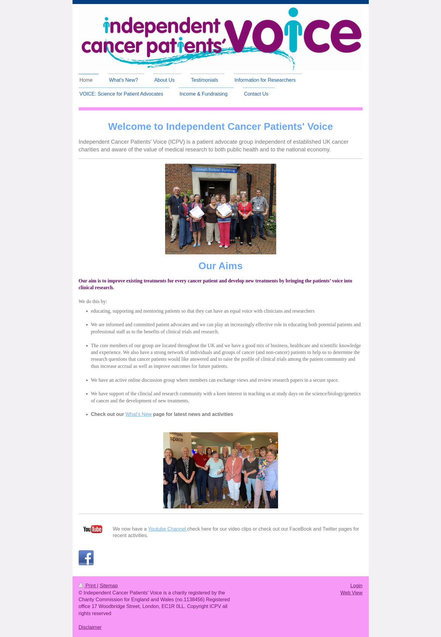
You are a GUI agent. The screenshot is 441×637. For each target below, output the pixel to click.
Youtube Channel (167, 529)
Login (356, 585)
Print (88, 585)
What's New (139, 414)
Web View (351, 592)
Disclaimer (90, 627)
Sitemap (109, 585)
